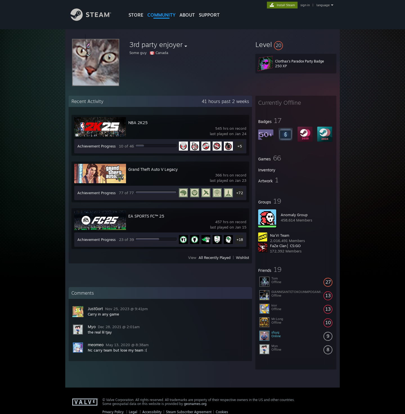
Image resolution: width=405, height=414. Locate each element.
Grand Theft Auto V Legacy (153, 169)
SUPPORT (209, 15)
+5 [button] (239, 146)
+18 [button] (240, 239)
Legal (133, 412)
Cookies (222, 412)
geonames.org (195, 404)
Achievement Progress (96, 146)
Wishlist (242, 257)
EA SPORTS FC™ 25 (146, 216)
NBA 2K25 (138, 122)
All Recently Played (215, 257)
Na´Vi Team (279, 235)
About (187, 15)
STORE (136, 15)
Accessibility (152, 412)
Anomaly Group (294, 214)
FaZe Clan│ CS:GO (285, 245)
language (323, 5)
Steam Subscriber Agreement (189, 412)
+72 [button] (239, 193)
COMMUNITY (161, 15)
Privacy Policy (113, 412)
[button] (295, 44)
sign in (305, 5)
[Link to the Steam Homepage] (95, 19)
